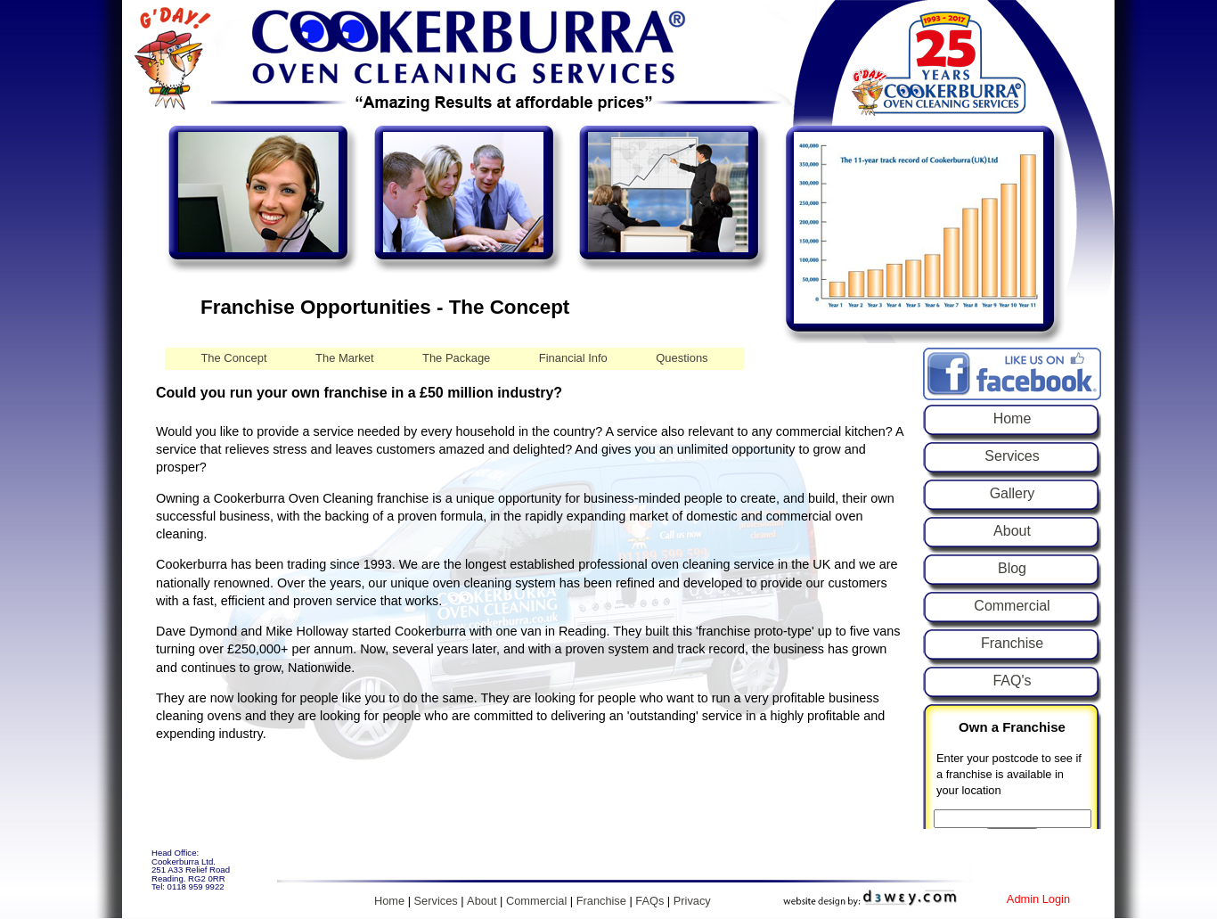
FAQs (649, 900)
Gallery (1012, 493)
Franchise (1012, 643)
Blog (1012, 568)
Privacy (692, 900)
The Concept (233, 358)
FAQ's (1011, 680)
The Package (456, 358)
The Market (344, 358)
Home (1012, 418)
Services (1011, 456)
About (1012, 530)
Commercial (1012, 605)
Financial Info (573, 358)
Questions (681, 358)
